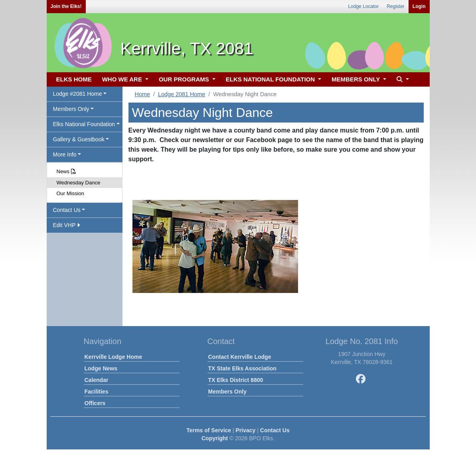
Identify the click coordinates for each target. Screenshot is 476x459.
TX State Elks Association (242, 368)
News (66, 171)
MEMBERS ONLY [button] (356, 79)
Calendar (97, 380)
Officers (95, 403)
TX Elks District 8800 (235, 380)
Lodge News (101, 368)
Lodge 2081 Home (181, 94)
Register (396, 6)
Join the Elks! (66, 6)
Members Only (227, 391)
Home (142, 94)
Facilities (97, 391)
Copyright (214, 438)
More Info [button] (65, 154)
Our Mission (70, 193)
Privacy (246, 430)
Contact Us (275, 430)
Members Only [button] (71, 109)
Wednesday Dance (79, 183)
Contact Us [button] (67, 210)
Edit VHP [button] (66, 225)
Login (419, 6)
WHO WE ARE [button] (123, 79)
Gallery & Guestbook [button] (79, 139)
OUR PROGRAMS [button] (185, 79)
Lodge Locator (363, 6)
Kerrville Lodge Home (113, 357)
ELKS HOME (74, 79)
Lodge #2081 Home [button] (77, 94)
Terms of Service (208, 430)
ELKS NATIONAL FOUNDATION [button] (271, 79)
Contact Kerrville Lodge (239, 357)
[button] (401, 79)
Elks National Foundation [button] (84, 124)
